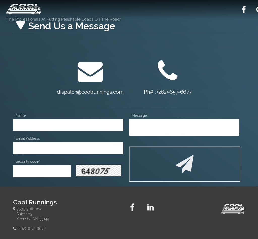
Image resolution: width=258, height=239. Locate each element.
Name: (21, 115)
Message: (140, 115)
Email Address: (28, 138)
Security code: (27, 161)
